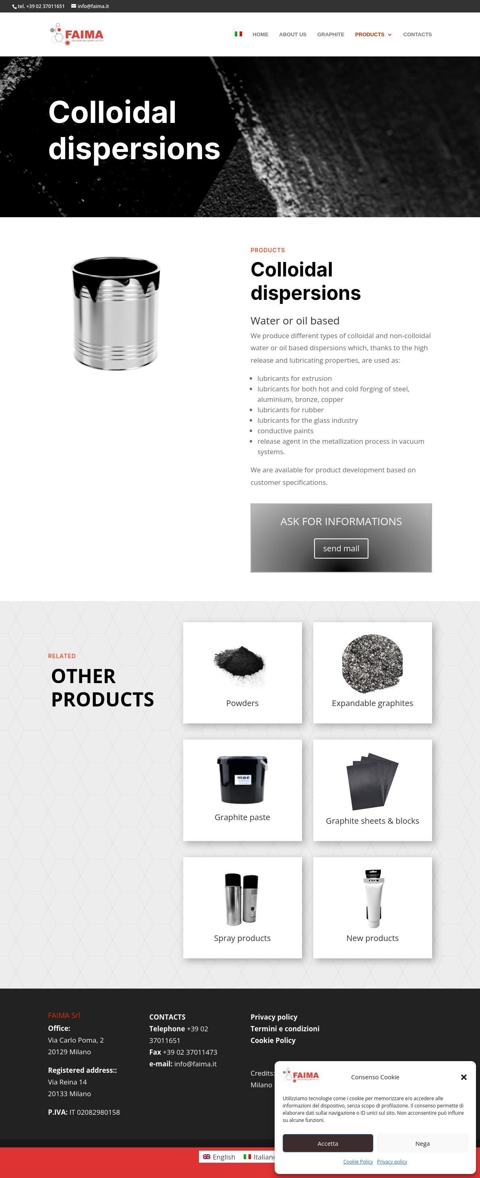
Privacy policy (392, 1161)
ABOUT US (292, 34)
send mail (341, 548)
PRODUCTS (370, 34)
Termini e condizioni (284, 1028)
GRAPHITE (330, 34)
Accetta (328, 1143)
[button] (464, 1077)
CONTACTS (417, 34)
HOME (261, 34)
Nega (422, 1143)
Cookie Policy (358, 1161)
